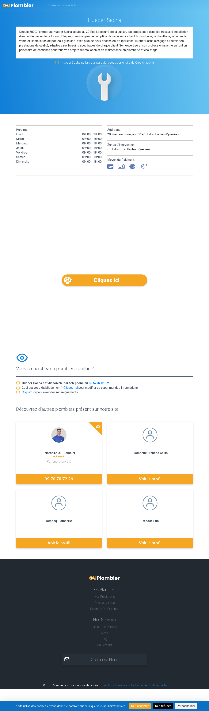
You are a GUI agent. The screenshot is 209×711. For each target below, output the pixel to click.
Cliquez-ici (70, 389)
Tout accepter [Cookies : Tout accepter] (140, 706)
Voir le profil (150, 480)
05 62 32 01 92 (99, 384)
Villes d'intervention (104, 628)
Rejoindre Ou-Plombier (104, 610)
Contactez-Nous (104, 661)
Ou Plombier (54, 5)
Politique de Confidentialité (149, 687)
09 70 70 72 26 (59, 480)
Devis (104, 634)
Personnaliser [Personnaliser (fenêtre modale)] (186, 706)
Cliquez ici (104, 280)
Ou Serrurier (104, 646)
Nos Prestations (104, 598)
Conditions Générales (115, 687)
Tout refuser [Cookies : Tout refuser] (163, 706)
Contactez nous (104, 604)
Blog (104, 640)
